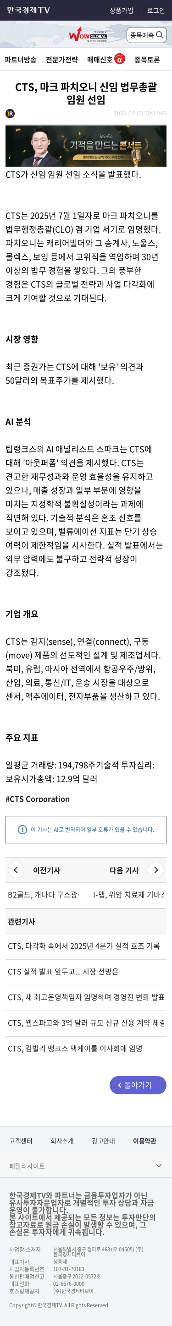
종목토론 (147, 59)
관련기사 (21, 921)
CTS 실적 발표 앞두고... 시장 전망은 (63, 971)
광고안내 (103, 1140)
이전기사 (47, 869)
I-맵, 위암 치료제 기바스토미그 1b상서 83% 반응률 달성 (128, 894)
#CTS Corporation (38, 798)
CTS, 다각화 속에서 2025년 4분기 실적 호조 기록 (84, 945)
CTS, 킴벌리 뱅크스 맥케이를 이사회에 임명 (75, 1048)
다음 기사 (124, 869)
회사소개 (61, 1140)
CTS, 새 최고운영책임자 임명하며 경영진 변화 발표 (86, 996)
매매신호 (106, 59)
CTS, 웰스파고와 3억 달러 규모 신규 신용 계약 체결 (86, 1022)
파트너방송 (21, 59)
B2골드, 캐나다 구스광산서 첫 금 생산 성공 (43, 894)
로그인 (156, 10)
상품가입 (121, 10)
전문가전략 (62, 59)
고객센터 (20, 1140)
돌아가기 (138, 1084)
